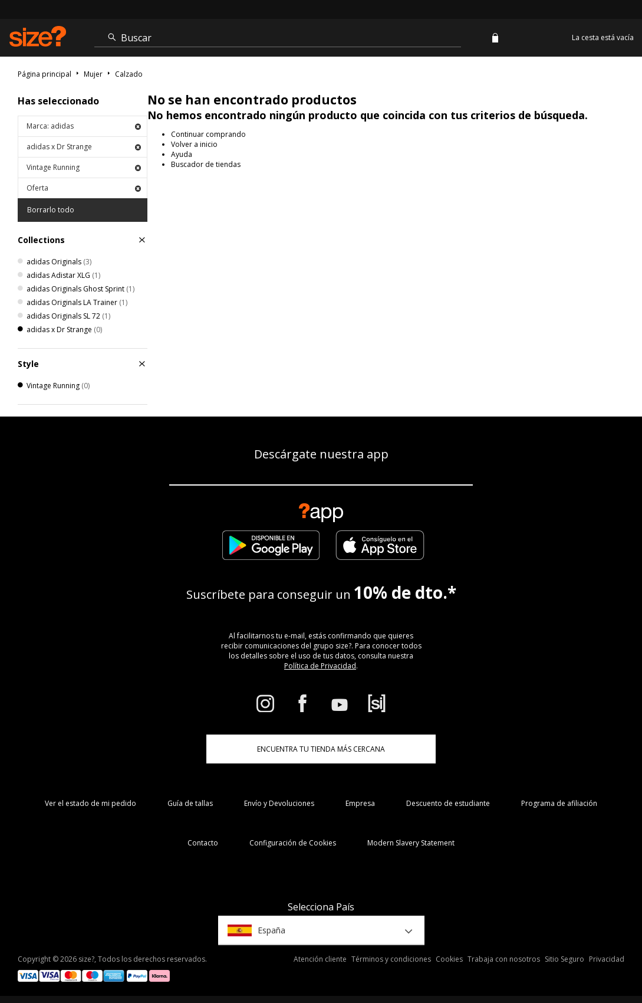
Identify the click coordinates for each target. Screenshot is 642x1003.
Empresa (360, 803)
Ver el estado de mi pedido (90, 803)
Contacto (202, 843)
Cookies (449, 959)
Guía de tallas (190, 803)
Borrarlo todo (50, 210)
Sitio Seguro (564, 959)
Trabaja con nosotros (503, 959)
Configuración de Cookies (292, 843)
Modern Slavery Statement (411, 843)
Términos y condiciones (391, 959)
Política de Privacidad (320, 666)
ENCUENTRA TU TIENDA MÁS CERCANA (321, 749)
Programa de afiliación (559, 803)
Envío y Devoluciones (279, 803)
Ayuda (181, 154)
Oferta (84, 188)
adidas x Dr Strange (84, 147)
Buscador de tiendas (206, 164)
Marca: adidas (84, 126)
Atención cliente (320, 959)
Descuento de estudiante (448, 803)
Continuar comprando (208, 134)
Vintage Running (84, 167)
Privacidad (606, 959)
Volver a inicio (194, 144)
